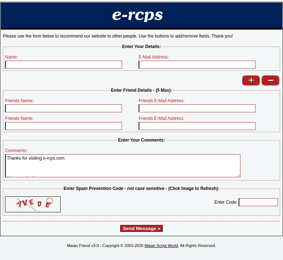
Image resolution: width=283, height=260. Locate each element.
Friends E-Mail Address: (161, 100)
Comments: (16, 150)
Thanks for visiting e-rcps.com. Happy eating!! (122, 165)
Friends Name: (19, 100)
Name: (11, 57)
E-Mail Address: (154, 57)
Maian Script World (161, 245)
